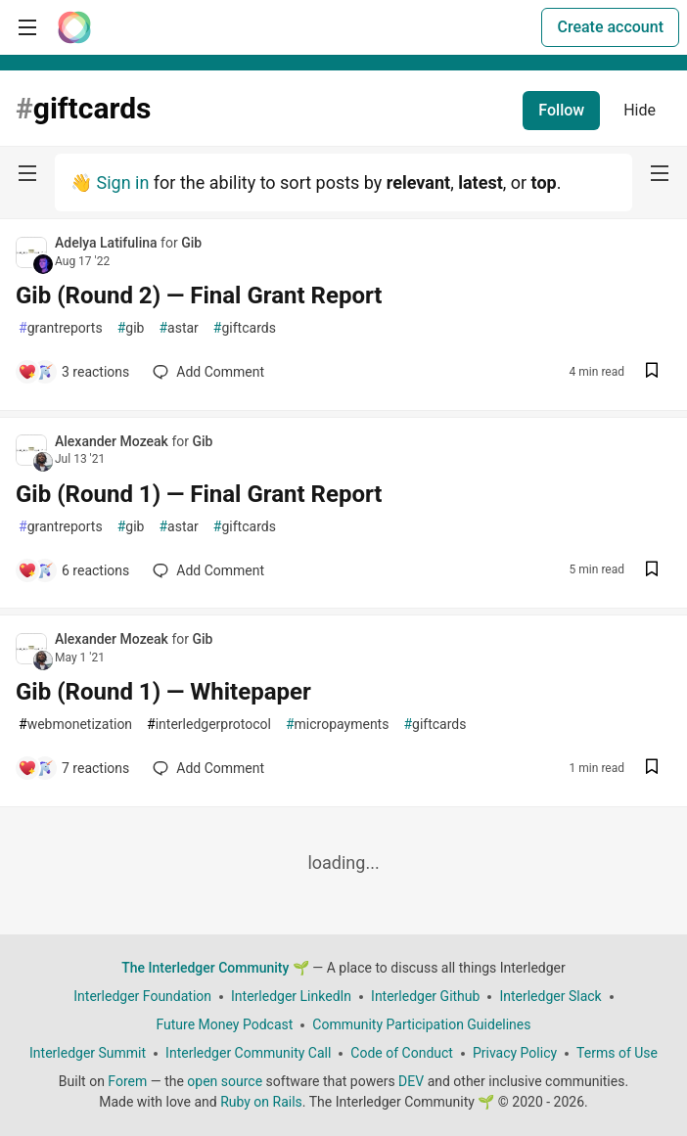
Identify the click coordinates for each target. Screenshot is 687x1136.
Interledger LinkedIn (291, 996)
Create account (610, 27)
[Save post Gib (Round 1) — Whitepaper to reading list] (651, 769)
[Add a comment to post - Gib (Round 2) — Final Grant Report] (73, 371)
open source (224, 1081)
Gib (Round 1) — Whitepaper (163, 691)
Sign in (122, 182)
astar (178, 328)
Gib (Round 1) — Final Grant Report (199, 494)
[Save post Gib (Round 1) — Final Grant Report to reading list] (651, 571)
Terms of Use (617, 1053)
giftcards (244, 328)
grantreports (61, 328)
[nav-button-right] (659, 173)
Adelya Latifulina (107, 242)
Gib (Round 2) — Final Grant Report (199, 295)
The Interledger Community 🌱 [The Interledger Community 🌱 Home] (215, 968)
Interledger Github (425, 996)
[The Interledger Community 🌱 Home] (74, 27)
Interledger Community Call (248, 1053)
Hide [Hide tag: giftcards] (639, 110)
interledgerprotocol (209, 724)
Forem (127, 1081)
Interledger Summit (87, 1053)
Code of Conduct (401, 1053)
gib (131, 328)
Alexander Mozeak (113, 441)
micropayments (337, 724)
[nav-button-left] (27, 173)
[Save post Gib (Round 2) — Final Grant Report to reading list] (651, 372)
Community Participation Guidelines (421, 1024)
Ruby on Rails (261, 1102)
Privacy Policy (515, 1053)
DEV (411, 1081)
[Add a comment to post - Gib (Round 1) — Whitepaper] (73, 768)
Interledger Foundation (142, 996)
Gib (191, 242)
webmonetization (75, 724)
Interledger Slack (550, 996)
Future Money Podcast (224, 1024)
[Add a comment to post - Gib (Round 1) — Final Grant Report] (73, 570)
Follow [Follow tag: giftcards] (561, 110)
